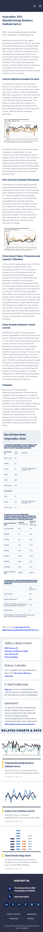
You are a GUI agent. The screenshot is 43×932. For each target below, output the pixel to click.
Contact (31, 918)
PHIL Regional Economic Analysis (20, 724)
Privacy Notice (13, 914)
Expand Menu (40, 6)
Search (34, 6)
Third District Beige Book (18, 855)
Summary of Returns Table (16, 651)
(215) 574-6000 (21, 896)
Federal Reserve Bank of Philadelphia (9, 6)
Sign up (8, 689)
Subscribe (13, 918)
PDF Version (10, 648)
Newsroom (32, 914)
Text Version (10, 654)
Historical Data (11, 657)
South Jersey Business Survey (20, 811)
